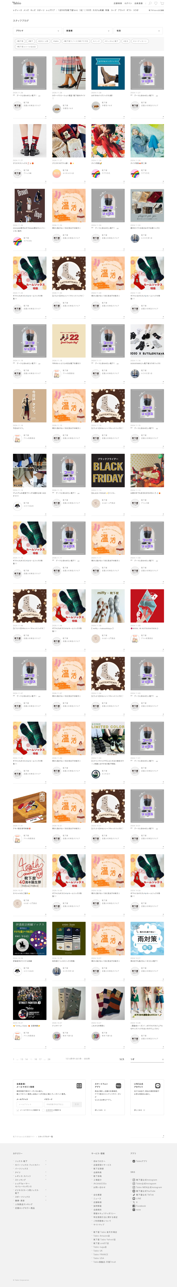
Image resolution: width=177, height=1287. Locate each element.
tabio (56, 41)
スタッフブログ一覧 (45, 1137)
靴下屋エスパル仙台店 (27, 47)
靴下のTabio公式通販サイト (24, 1137)
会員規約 (49, 1110)
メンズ (97, 41)
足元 (126, 41)
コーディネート (140, 41)
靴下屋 (20, 41)
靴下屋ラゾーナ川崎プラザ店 (76, 41)
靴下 (31, 41)
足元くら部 (43, 41)
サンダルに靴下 (112, 41)
